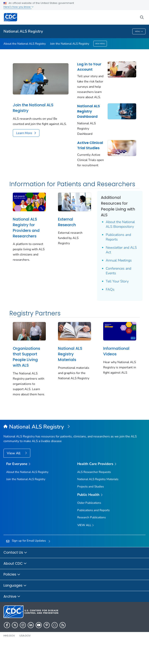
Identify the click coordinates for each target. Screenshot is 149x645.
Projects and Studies (90, 486)
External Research (67, 222)
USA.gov (25, 635)
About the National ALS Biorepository (120, 224)
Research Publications (91, 517)
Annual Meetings (119, 260)
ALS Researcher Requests (94, 472)
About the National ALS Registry (24, 44)
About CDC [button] (15, 563)
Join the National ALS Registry (69, 44)
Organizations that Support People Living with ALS (26, 357)
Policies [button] (11, 574)
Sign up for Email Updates (29, 541)
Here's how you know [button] (18, 7)
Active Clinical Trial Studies (90, 145)
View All (14, 453)
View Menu (100, 43)
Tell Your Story (117, 281)
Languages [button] (15, 585)
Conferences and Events (118, 270)
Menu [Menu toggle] (139, 31)
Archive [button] (11, 596)
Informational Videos (116, 351)
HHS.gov (9, 635)
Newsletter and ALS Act (121, 250)
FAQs (110, 289)
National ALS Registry (23, 31)
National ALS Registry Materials (70, 354)
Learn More (24, 133)
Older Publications (89, 503)
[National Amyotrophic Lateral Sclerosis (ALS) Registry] (74, 427)
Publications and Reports (118, 237)
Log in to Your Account (89, 67)
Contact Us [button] (15, 552)
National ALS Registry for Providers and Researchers (26, 227)
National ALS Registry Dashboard (88, 111)
